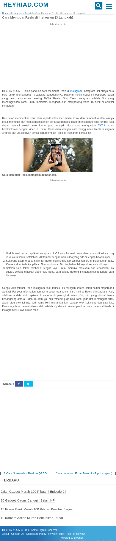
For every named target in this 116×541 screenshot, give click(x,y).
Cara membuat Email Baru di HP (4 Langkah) (84, 473)
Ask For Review (76, 533)
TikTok (102, 125)
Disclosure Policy (36, 533)
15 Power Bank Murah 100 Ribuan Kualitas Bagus (37, 509)
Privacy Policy (56, 533)
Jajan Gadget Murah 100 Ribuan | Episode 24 (33, 491)
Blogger (78, 537)
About (5, 533)
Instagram (76, 91)
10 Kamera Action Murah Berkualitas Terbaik (32, 518)
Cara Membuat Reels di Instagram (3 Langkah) (37, 17)
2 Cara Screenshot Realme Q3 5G (25, 473)
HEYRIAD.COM (26, 4)
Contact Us (17, 533)
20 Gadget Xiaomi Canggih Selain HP (28, 500)
